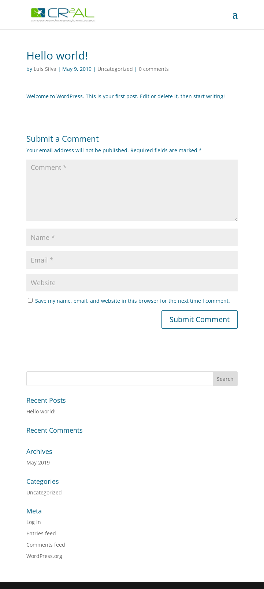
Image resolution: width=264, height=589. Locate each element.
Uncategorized (115, 68)
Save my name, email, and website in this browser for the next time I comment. (132, 300)
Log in (33, 522)
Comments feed (45, 544)
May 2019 (38, 462)
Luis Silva (45, 68)
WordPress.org (44, 555)
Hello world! (41, 411)
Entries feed (41, 533)
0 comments (154, 68)
